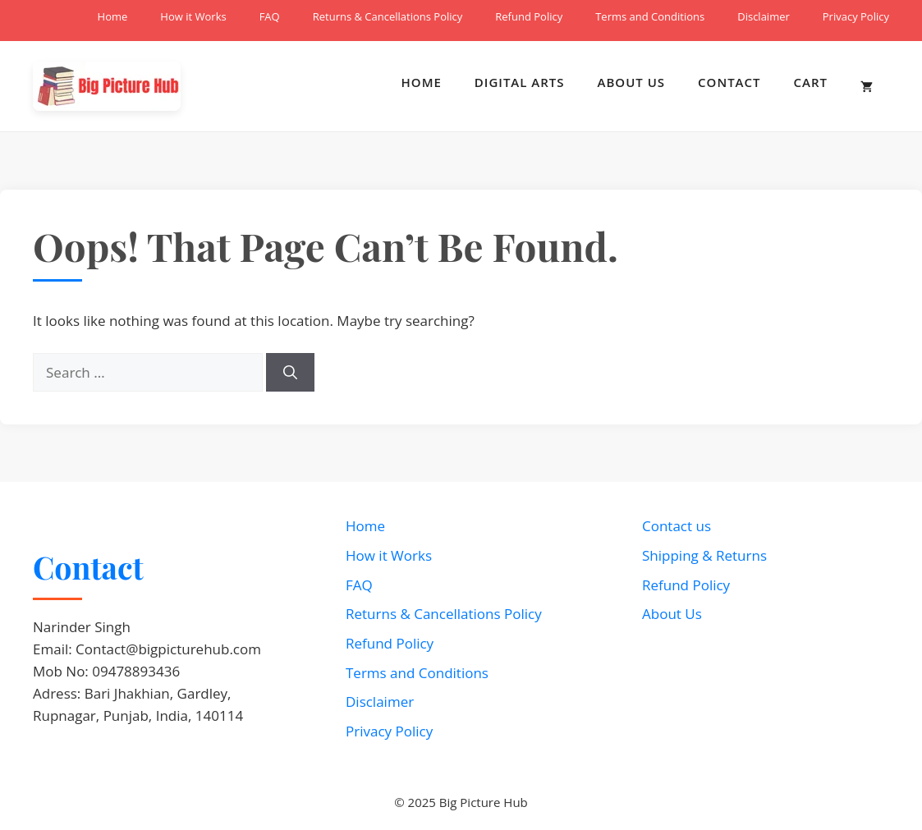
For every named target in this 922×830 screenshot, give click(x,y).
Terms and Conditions (649, 16)
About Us (632, 82)
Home (113, 16)
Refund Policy (528, 16)
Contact (729, 82)
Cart (811, 82)
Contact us (676, 525)
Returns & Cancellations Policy (388, 16)
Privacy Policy (856, 16)
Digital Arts (520, 82)
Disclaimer (763, 16)
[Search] (290, 372)
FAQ (269, 16)
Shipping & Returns (704, 555)
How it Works (193, 16)
